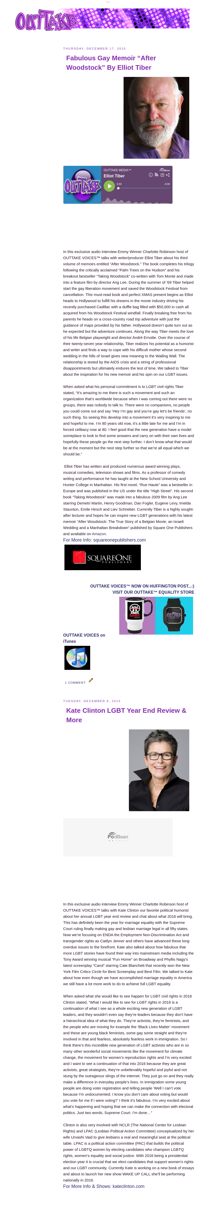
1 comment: (76, 682)
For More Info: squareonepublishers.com (104, 540)
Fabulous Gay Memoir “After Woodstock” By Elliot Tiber (111, 62)
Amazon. (99, 534)
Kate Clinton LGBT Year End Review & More (126, 715)
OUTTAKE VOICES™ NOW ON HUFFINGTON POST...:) (142, 586)
